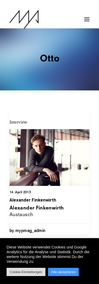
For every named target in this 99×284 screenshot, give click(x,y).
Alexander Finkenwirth (33, 200)
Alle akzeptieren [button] (63, 272)
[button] (87, 16)
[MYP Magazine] (24, 19)
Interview (18, 122)
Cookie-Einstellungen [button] (26, 272)
